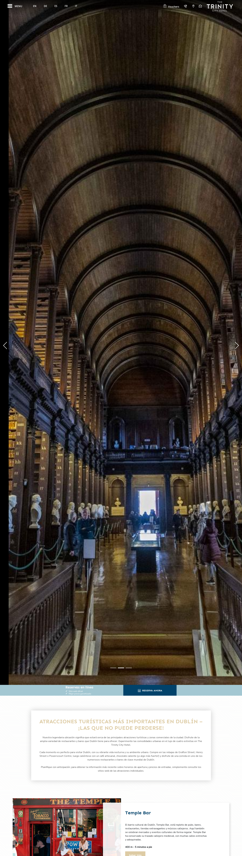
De (45, 6)
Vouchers (171, 6)
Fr (66, 6)
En (34, 6)
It (76, 6)
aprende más (41, 372)
